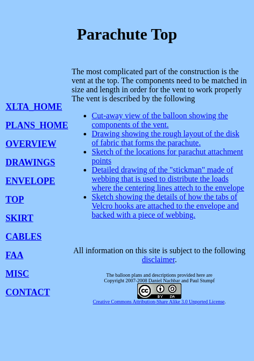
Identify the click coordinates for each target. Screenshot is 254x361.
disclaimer (158, 259)
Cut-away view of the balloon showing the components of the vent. (160, 120)
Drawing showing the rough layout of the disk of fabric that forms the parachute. (165, 138)
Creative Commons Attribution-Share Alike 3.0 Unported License (158, 301)
